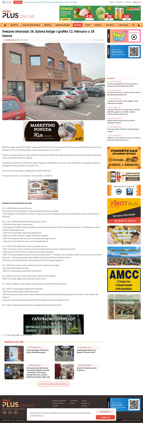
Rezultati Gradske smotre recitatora (87, 369)
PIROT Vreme (124, 68)
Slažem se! (105, 417)
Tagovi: (4, 335)
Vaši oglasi (123, 25)
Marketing (137, 2)
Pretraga (133, 25)
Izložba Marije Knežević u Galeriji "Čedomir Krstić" (86, 351)
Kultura (77, 25)
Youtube (9, 2)
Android (134, 51)
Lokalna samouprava (31, 25)
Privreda (47, 25)
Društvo (14, 25)
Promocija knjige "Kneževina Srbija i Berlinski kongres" (37, 351)
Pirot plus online (18, 13)
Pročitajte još (13, 342)
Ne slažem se (105, 411)
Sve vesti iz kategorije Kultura (53, 384)
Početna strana (5, 25)
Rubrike (98, 25)
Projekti (110, 25)
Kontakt (128, 2)
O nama (111, 2)
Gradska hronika (63, 25)
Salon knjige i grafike (13, 335)
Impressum (119, 2)
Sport (87, 25)
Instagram (6, 2)
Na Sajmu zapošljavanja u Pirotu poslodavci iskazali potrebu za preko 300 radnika (51, 2)
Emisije (72, 403)
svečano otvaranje (26, 335)
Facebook (3, 2)
